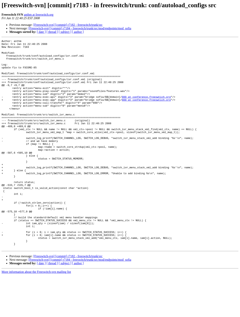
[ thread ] (52, 32)
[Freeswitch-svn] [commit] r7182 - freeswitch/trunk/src (68, 24)
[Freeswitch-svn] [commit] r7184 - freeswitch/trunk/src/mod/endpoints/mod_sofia (80, 28)
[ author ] (78, 32)
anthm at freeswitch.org (38, 14)
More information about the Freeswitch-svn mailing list (36, 313)
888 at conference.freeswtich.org (146, 108)
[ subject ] (65, 32)
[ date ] (41, 32)
